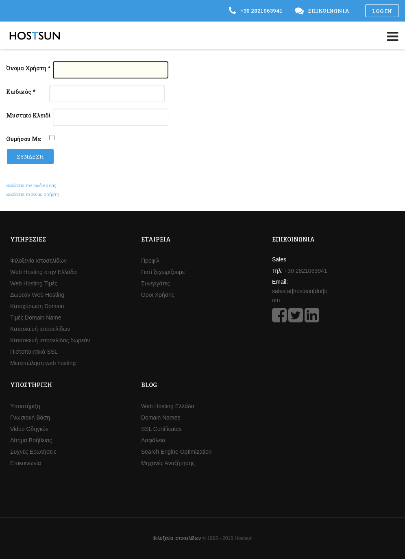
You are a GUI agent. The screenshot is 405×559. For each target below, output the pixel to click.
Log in (382, 11)
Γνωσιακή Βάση (30, 417)
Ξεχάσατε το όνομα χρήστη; (33, 194)
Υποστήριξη (25, 406)
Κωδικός (20, 92)
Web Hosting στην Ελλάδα (43, 272)
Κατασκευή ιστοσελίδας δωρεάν (50, 340)
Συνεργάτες (155, 283)
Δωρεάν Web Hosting (37, 294)
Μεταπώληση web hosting (43, 363)
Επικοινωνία (25, 463)
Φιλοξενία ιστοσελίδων (38, 260)
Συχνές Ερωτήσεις (33, 451)
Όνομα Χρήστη (28, 68)
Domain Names (160, 417)
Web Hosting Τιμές (33, 283)
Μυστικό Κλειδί (28, 115)
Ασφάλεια (153, 440)
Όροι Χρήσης (157, 294)
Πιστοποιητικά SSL (34, 351)
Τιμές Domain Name (35, 317)
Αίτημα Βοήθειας (31, 440)
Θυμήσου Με (23, 139)
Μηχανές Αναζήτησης (168, 463)
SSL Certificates (161, 429)
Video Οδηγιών (29, 429)
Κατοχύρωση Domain (37, 306)
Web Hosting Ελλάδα (167, 406)
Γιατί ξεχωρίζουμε (163, 272)
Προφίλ (150, 260)
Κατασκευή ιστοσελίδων (40, 329)
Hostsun (34, 36)
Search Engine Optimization (176, 451)
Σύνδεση (30, 156)
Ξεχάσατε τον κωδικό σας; (32, 185)
